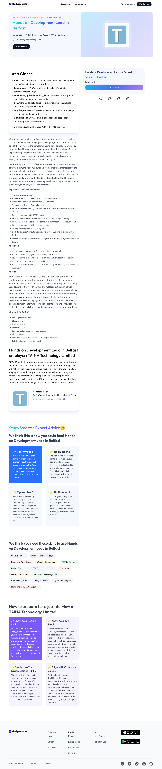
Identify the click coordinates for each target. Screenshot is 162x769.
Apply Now (21, 47)
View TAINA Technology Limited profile (49, 399)
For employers (128, 4)
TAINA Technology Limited (96, 77)
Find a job (144, 4)
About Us (51, 748)
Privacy (48, 764)
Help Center (99, 736)
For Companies (75, 748)
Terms (33, 764)
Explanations (74, 742)
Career (50, 742)
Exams (71, 736)
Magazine (72, 753)
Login (49, 736)
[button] (101, 99)
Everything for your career (74, 4)
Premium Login (101, 742)
